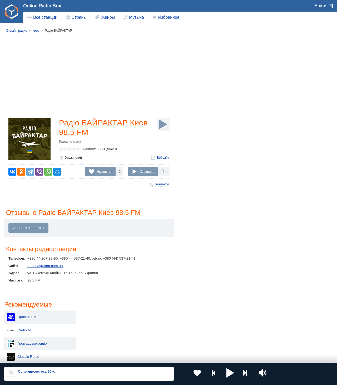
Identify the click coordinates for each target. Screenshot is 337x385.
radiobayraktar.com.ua (45, 266)
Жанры (108, 17)
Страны (79, 17)
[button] (217, 374)
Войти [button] (320, 5)
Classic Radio (280, 94)
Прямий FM (278, 55)
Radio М (276, 68)
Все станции (45, 17)
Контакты (162, 184)
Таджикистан (90, 324)
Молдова (152, 315)
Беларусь (21, 342)
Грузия (84, 342)
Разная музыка (70, 142)
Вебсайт (163, 159)
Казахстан (219, 315)
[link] (11, 11)
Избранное (169, 17)
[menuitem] (42, 17)
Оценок (107, 150)
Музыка (136, 17)
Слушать (147, 171)
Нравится (104, 171)
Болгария (219, 324)
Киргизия (20, 324)
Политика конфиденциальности (120, 357)
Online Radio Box (42, 5)
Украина (86, 315)
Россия (19, 315)
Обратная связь (160, 357)
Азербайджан (156, 342)
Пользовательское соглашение (69, 357)
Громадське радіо (284, 81)
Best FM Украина (283, 108)
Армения (152, 324)
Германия (219, 342)
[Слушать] (163, 124)
